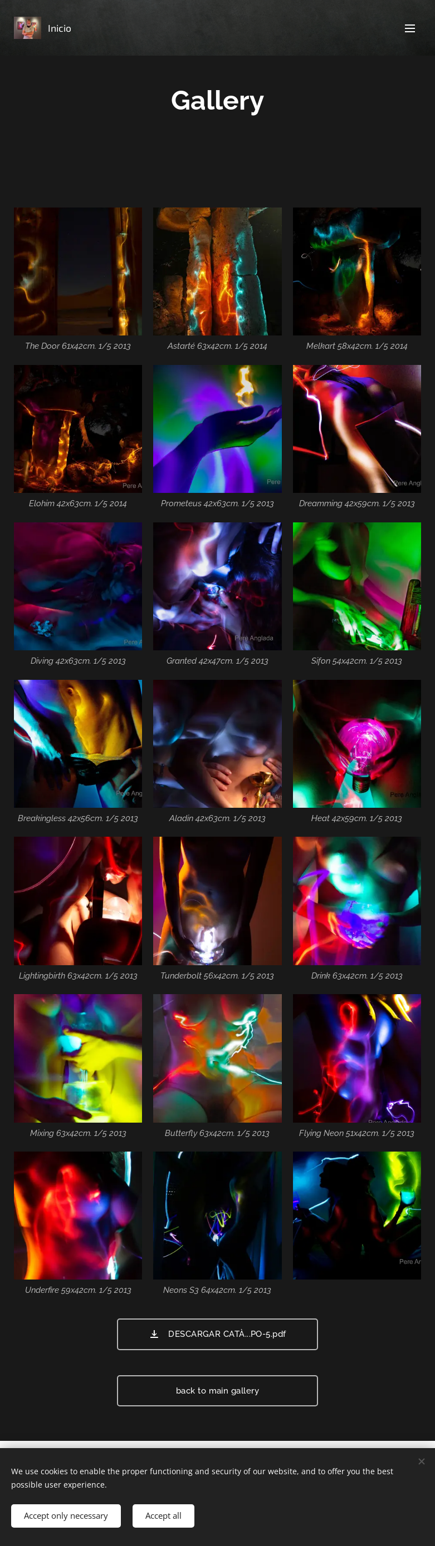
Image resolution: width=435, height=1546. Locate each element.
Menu (410, 28)
